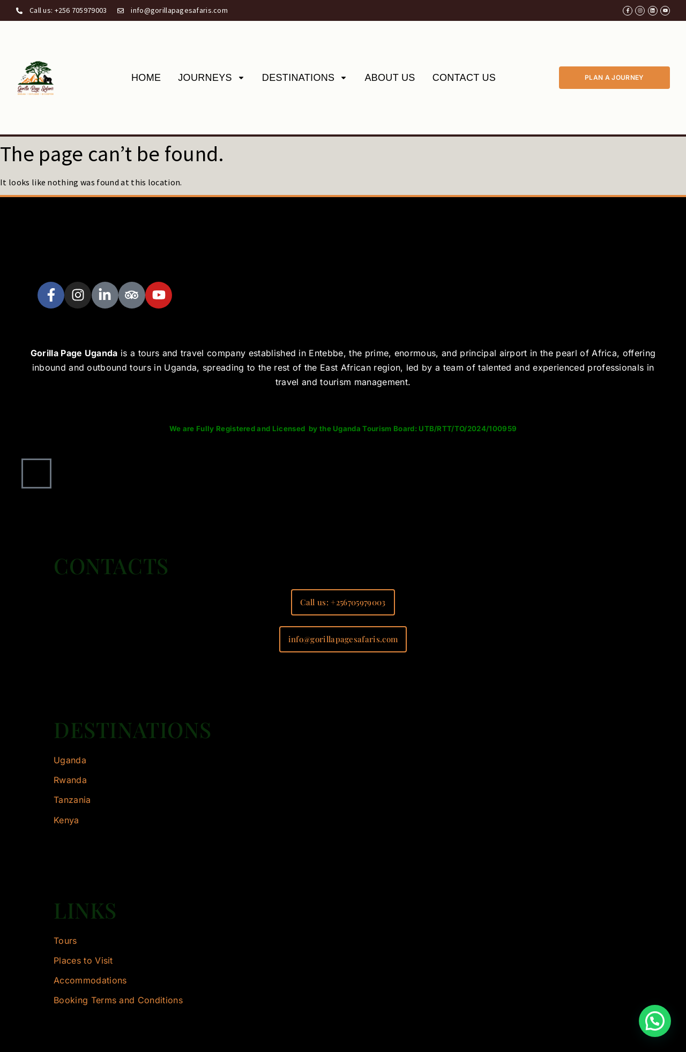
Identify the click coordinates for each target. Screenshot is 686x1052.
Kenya (66, 820)
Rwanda (70, 780)
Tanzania (72, 799)
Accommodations (90, 980)
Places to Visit (83, 960)
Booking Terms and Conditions (118, 1000)
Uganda (70, 760)
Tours (65, 940)
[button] (655, 1021)
